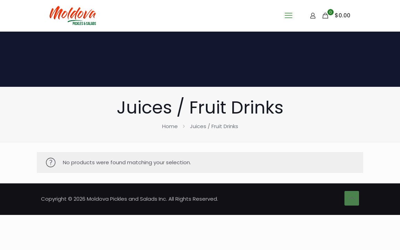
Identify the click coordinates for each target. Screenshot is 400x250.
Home (170, 126)
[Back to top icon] (351, 198)
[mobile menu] (288, 16)
